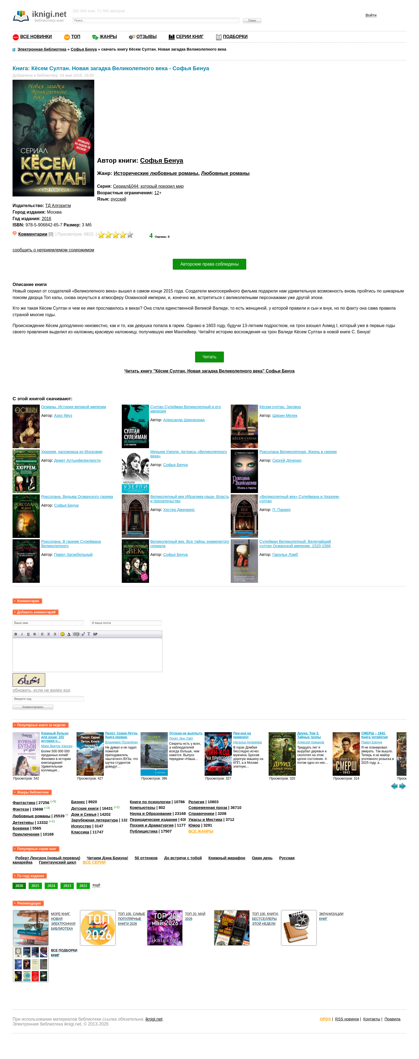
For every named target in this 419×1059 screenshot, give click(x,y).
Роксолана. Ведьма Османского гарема (77, 496)
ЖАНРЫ (108, 36)
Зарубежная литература (94, 820)
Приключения (26, 834)
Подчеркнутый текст (28, 634)
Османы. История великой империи (73, 407)
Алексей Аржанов (310, 742)
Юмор (194, 825)
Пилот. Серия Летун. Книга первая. (121, 735)
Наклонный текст (22, 634)
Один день (262, 858)
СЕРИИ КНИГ (190, 36)
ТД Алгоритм (58, 205)
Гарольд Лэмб (285, 554)
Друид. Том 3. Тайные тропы (309, 735)
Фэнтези (21, 809)
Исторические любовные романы (156, 173)
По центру (48, 634)
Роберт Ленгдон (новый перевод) (47, 858)
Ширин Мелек (284, 415)
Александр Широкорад (184, 420)
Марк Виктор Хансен (56, 746)
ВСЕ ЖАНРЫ (201, 831)
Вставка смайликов (62, 634)
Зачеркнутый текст (35, 634)
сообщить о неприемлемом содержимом (53, 250)
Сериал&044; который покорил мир (148, 186)
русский (118, 199)
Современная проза (208, 807)
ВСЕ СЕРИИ (94, 862)
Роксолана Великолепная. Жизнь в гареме (298, 452)
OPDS (325, 1019)
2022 (83, 885)
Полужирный (16, 634)
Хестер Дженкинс (179, 509)
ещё (96, 885)
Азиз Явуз (63, 415)
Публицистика (144, 831)
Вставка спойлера (95, 634)
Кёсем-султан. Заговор (280, 407)
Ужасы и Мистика (205, 819)
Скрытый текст (76, 634)
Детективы (23, 822)
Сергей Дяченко (287, 460)
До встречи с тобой (183, 858)
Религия (196, 802)
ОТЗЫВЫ (146, 36)
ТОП (75, 36)
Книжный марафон (226, 858)
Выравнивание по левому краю (42, 634)
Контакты (371, 1019)
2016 (46, 218)
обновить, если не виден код (41, 690)
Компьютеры (143, 807)
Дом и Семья (83, 814)
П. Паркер (281, 509)
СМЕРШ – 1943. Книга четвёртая (374, 735)
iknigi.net (153, 1019)
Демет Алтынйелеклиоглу (77, 460)
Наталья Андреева (247, 742)
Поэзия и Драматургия (152, 825)
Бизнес (78, 802)
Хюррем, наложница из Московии (71, 452)
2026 (19, 885)
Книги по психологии (150, 802)
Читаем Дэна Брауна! (107, 858)
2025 (35, 885)
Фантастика (24, 803)
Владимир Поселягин (121, 742)
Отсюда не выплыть (186, 733)
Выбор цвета (69, 634)
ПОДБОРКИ (235, 36)
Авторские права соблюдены (209, 264)
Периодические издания (153, 819)
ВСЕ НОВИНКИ (36, 36)
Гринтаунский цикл (57, 862)
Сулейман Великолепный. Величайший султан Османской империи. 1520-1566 (295, 543)
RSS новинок (347, 1019)
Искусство (81, 826)
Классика (80, 832)
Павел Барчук (371, 742)
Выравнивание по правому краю (55, 634)
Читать (210, 357)
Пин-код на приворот (242, 735)
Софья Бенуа (161, 160)
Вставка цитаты (83, 634)
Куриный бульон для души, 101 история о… (54, 737)
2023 (67, 885)
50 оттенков (146, 858)
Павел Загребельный (73, 554)
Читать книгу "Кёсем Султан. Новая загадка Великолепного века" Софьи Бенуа (210, 371)
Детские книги (85, 808)
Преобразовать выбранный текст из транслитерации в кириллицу (89, 634)
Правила (392, 1019)
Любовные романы (225, 173)
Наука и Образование (151, 813)
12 (156, 192)
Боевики (21, 828)
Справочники (201, 813)
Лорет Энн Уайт (181, 738)
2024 (51, 885)
